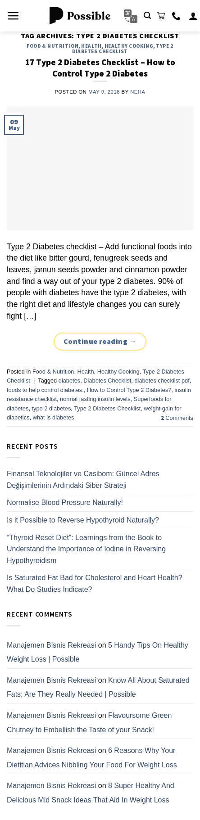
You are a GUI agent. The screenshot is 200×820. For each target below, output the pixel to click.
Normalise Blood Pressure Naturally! (65, 503)
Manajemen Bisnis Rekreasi (51, 645)
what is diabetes (53, 417)
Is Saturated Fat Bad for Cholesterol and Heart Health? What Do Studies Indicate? (94, 584)
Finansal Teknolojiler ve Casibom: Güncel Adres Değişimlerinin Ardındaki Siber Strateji (83, 479)
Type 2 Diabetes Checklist (122, 48)
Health (91, 46)
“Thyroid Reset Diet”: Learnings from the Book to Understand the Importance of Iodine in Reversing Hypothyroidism (86, 549)
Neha (137, 92)
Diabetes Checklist (107, 380)
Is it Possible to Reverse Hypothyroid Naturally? (83, 520)
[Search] (147, 15)
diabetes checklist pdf (161, 380)
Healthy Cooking (129, 46)
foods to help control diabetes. (45, 390)
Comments (177, 418)
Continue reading (100, 341)
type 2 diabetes (51, 408)
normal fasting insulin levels (95, 399)
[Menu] (13, 16)
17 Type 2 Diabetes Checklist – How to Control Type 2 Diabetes (100, 68)
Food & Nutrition (52, 46)
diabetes (69, 380)
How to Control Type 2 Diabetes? (129, 390)
